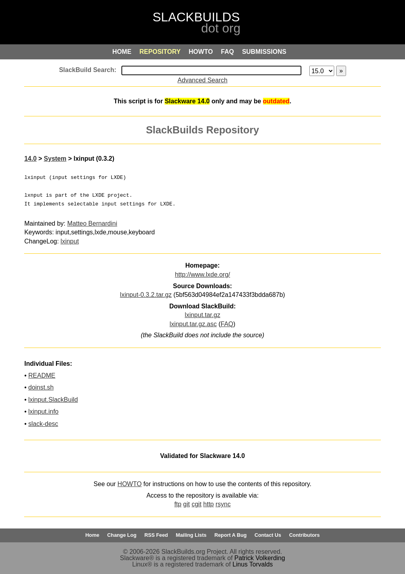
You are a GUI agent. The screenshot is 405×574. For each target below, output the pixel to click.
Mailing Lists (191, 535)
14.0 (30, 158)
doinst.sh (40, 387)
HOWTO (129, 484)
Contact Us (267, 535)
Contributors (304, 535)
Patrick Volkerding (260, 558)
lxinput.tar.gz (202, 315)
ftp (178, 504)
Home (92, 535)
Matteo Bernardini (92, 223)
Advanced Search (202, 80)
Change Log (121, 535)
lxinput (70, 241)
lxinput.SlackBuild (53, 399)
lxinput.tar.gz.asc (193, 324)
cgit (196, 504)
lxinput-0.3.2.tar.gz (146, 294)
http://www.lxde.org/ (202, 274)
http (208, 504)
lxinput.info (43, 411)
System (55, 158)
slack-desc (43, 423)
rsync (223, 504)
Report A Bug (230, 535)
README (41, 375)
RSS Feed (156, 535)
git (186, 504)
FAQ (227, 324)
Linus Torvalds (253, 564)
